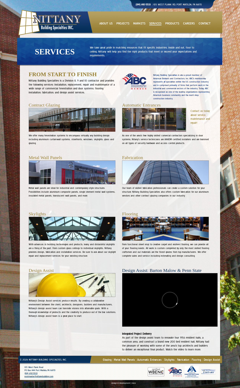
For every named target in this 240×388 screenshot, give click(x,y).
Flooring (196, 359)
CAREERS (189, 23)
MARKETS (139, 23)
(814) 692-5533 (30, 373)
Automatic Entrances (149, 359)
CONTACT (205, 23)
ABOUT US (106, 23)
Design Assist (212, 359)
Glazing (107, 359)
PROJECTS (122, 23)
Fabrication (183, 359)
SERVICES (155, 23)
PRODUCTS (172, 23)
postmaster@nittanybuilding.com (38, 376)
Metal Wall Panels (124, 359)
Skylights (169, 359)
